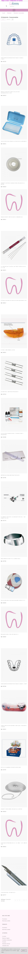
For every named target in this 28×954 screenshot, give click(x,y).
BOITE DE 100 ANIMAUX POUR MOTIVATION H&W (11, 767)
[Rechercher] (14, 6)
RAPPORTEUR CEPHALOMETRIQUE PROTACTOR (10, 475)
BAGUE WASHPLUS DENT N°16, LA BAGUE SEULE (10, 558)
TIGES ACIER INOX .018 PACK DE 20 (8, 892)
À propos (4, 941)
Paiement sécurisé (6, 943)
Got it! (24, 950)
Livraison (4, 936)
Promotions (4, 919)
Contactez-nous (5, 945)
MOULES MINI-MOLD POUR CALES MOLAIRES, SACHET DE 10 (13, 600)
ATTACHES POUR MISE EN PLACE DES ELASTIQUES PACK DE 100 (13, 300)
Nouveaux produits (6, 920)
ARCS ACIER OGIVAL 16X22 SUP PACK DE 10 (9, 634)
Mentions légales (6, 938)
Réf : (2, 61)
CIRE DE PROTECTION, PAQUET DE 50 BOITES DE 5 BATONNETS (14, 141)
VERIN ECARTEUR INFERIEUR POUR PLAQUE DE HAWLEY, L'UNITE (14, 683)
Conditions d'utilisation (7, 940)
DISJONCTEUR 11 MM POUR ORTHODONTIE (9, 391)
